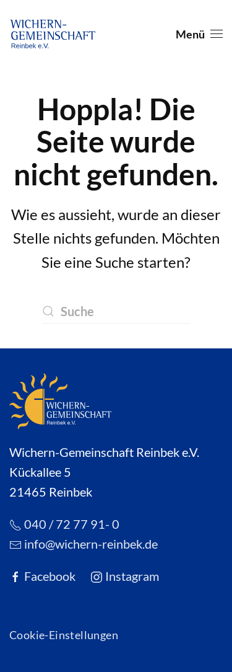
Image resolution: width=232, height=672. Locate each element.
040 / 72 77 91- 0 (64, 523)
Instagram (124, 575)
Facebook (42, 575)
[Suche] (116, 311)
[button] (199, 34)
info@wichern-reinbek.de (83, 543)
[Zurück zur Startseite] (52, 34)
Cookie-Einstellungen (63, 635)
